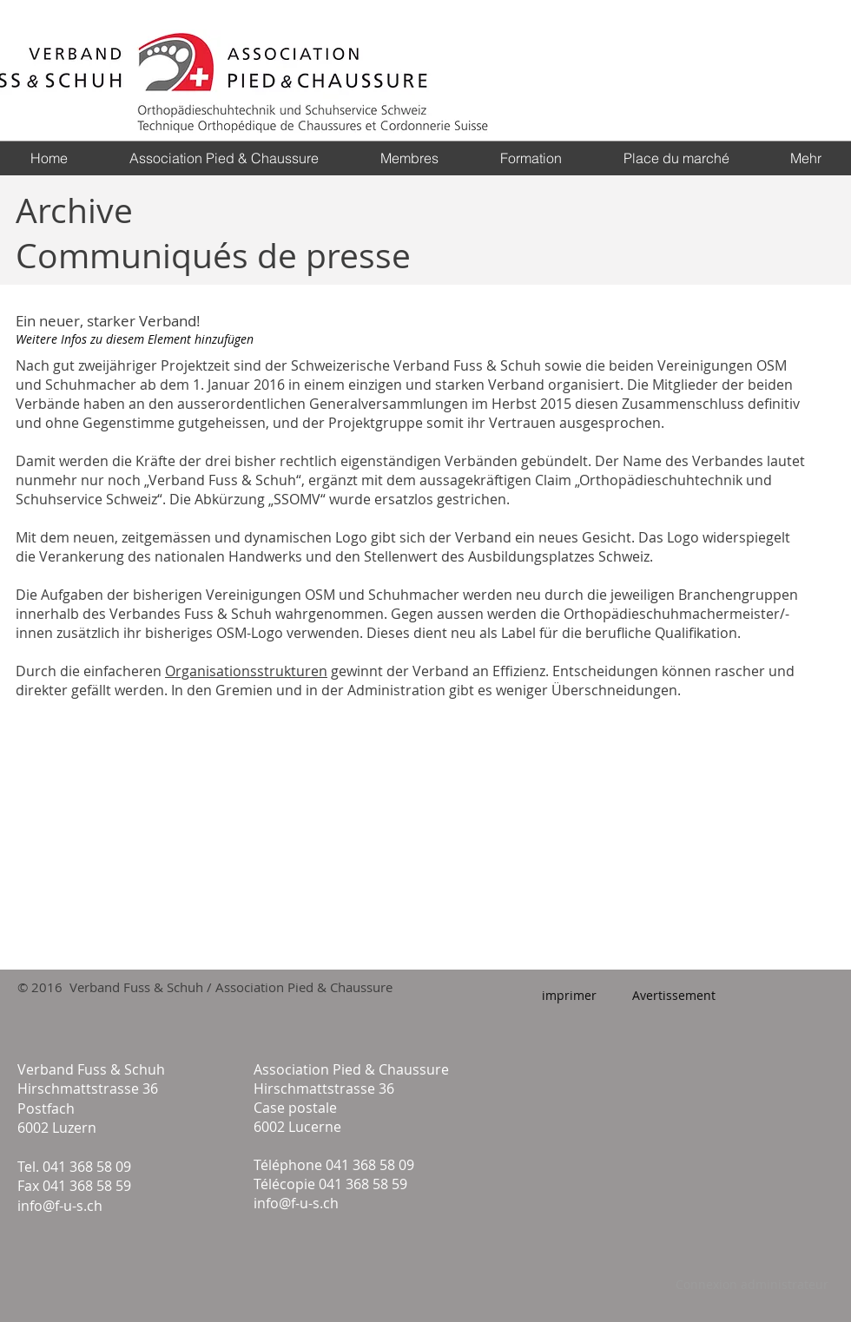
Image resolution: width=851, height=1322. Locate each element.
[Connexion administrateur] (752, 1284)
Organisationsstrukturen (246, 671)
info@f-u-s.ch (59, 1205)
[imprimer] (569, 995)
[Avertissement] (673, 995)
